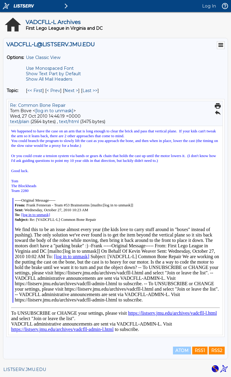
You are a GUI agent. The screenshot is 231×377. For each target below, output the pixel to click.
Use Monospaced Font (50, 68)
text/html (69, 121)
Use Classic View (43, 57)
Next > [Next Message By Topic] (71, 90)
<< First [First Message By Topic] (34, 90)
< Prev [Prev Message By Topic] (53, 90)
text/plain (19, 121)
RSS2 (216, 350)
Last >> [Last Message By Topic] (89, 90)
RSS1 (200, 350)
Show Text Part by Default (53, 73)
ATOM (182, 350)
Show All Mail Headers (49, 79)
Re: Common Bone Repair (38, 105)
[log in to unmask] (54, 110)
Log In (209, 6)
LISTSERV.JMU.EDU (24, 369)
